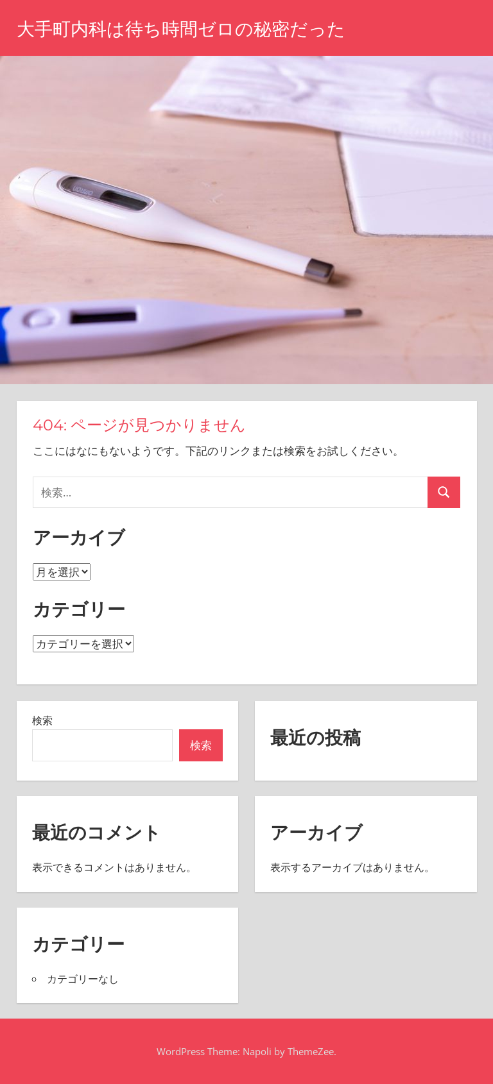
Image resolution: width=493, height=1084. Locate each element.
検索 (42, 720)
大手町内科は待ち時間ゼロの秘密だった (181, 29)
